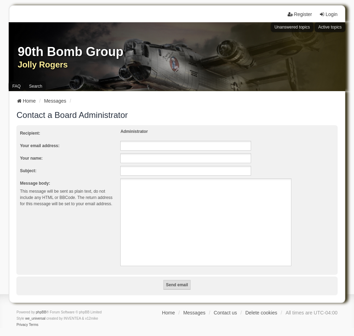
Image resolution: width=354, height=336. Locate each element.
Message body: (35, 183)
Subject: (28, 170)
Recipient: (30, 133)
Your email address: (39, 145)
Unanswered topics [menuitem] (292, 27)
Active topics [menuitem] (329, 27)
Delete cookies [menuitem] (261, 312)
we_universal (35, 318)
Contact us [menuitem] (225, 312)
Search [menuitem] (35, 86)
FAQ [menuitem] (16, 86)
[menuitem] (22, 325)
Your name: (31, 158)
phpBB (41, 312)
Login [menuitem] (328, 14)
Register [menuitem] (300, 14)
